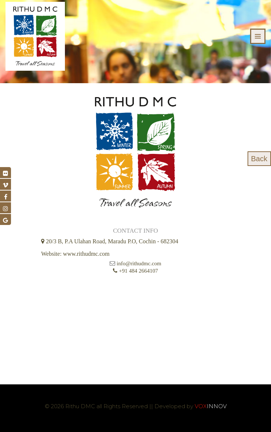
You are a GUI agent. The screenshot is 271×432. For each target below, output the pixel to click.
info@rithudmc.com (139, 263)
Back (259, 159)
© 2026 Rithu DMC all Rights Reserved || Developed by (120, 406)
